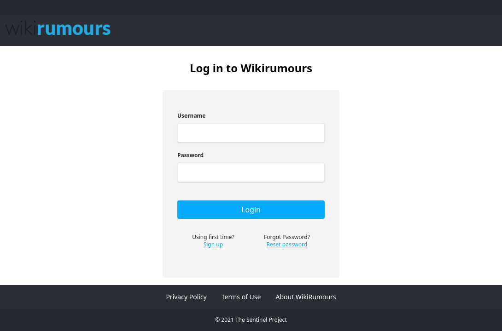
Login (251, 210)
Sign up (213, 244)
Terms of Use (241, 296)
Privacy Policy (186, 296)
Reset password (287, 244)
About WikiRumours (305, 296)
